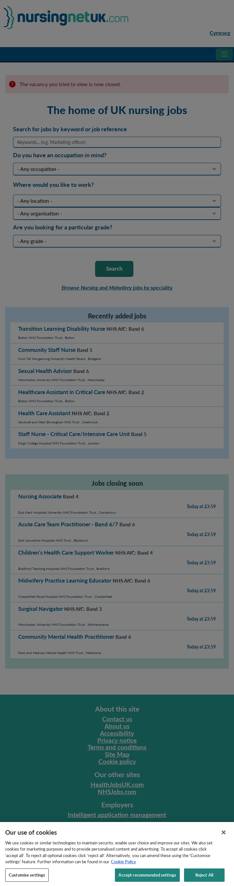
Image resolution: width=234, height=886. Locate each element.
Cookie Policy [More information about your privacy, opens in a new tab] (123, 865)
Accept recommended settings (147, 878)
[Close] (223, 835)
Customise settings (27, 878)
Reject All (204, 878)
